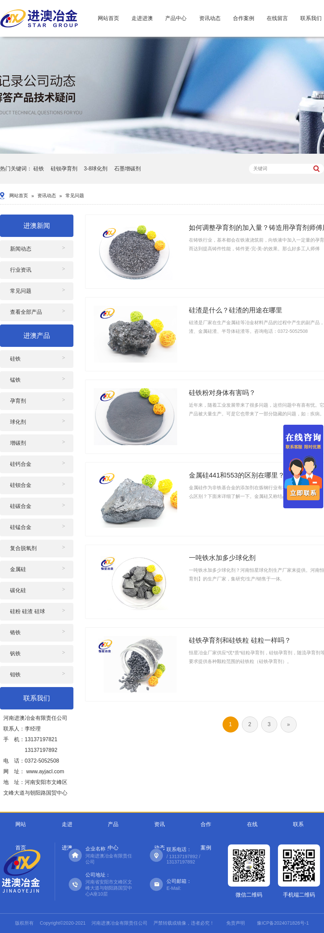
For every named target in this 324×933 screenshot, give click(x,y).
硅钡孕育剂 (64, 168)
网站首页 (108, 18)
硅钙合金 (20, 464)
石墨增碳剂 (127, 168)
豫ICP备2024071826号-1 (283, 923)
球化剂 (18, 422)
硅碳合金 (20, 506)
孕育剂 (18, 401)
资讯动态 (210, 18)
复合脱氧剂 (23, 548)
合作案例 (243, 18)
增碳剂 (18, 443)
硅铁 (38, 168)
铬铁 (15, 632)
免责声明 (235, 923)
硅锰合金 (20, 527)
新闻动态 (20, 249)
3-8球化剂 (95, 168)
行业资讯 (20, 270)
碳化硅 (18, 590)
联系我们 (311, 18)
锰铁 (15, 380)
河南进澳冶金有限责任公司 (119, 923)
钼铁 (15, 674)
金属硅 (18, 569)
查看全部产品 (26, 312)
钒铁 (15, 653)
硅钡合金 (20, 485)
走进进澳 (142, 18)
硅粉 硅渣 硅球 (27, 611)
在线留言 (277, 18)
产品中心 (176, 18)
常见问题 (74, 195)
